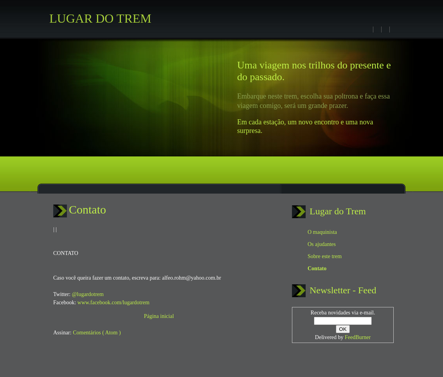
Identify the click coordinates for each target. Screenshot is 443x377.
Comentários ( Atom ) (97, 333)
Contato (87, 209)
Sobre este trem (325, 256)
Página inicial (159, 316)
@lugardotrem (88, 294)
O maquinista (322, 232)
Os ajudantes (322, 244)
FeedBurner (358, 337)
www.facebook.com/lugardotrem (113, 302)
